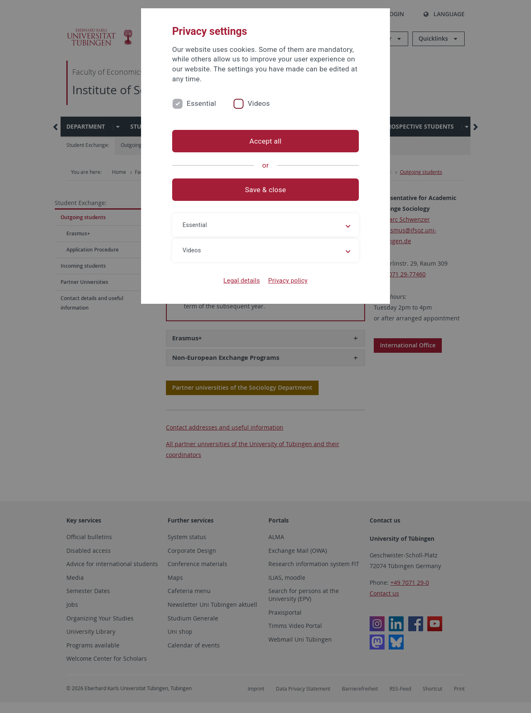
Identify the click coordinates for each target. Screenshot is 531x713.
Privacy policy (287, 280)
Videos (259, 103)
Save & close (265, 190)
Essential (201, 103)
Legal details (242, 280)
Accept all (265, 141)
